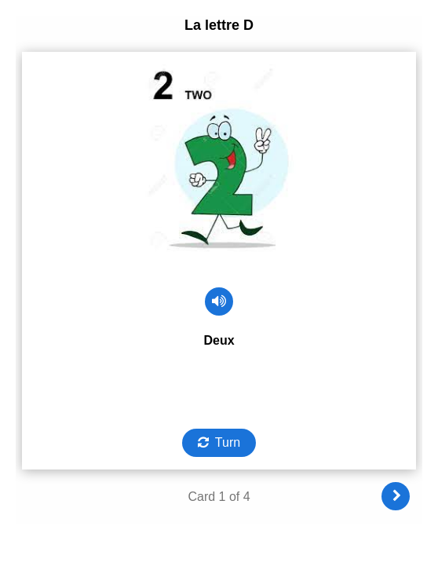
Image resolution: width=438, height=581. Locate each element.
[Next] (395, 496)
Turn (227, 442)
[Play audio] (219, 301)
